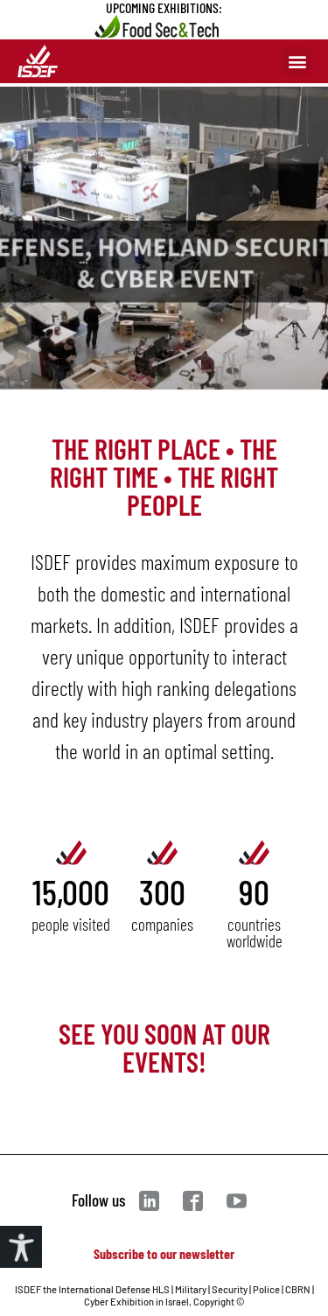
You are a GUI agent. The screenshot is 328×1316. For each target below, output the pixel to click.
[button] (297, 60)
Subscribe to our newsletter (164, 1253)
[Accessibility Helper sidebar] (21, 1247)
